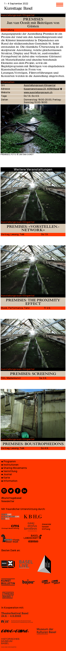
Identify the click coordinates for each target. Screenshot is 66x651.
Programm (9, 462)
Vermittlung (10, 471)
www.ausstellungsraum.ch (38, 93)
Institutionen (10, 465)
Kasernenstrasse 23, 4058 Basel (41, 89)
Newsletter (7, 501)
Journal (7, 475)
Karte (6, 478)
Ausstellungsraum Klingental (39, 86)
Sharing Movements (15, 468)
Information (10, 481)
